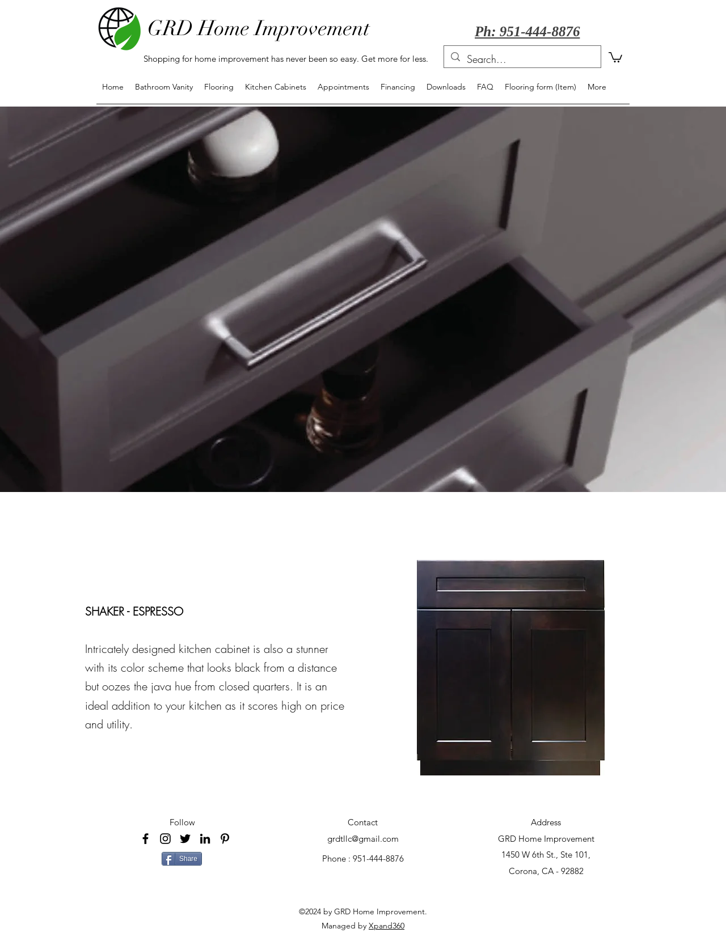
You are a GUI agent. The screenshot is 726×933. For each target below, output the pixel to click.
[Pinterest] (225, 839)
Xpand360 (386, 926)
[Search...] (522, 59)
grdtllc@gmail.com (363, 838)
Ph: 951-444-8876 (527, 31)
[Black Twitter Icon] (185, 839)
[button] (615, 56)
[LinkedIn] (205, 839)
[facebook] (145, 839)
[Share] (182, 859)
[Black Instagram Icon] (165, 839)
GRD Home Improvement (258, 28)
